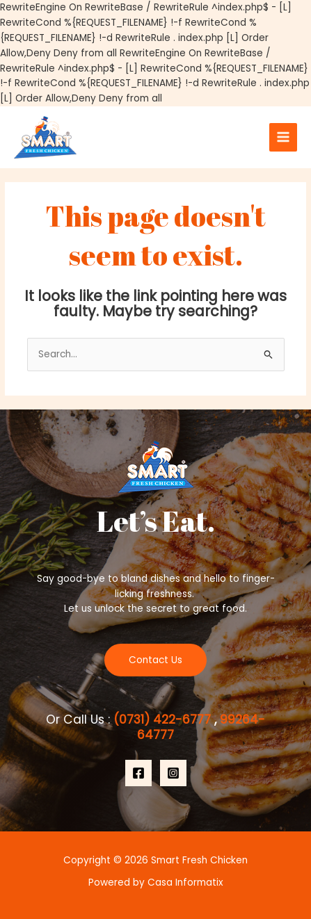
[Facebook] (138, 773)
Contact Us (155, 660)
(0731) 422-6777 (163, 719)
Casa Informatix (185, 882)
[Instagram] (173, 773)
